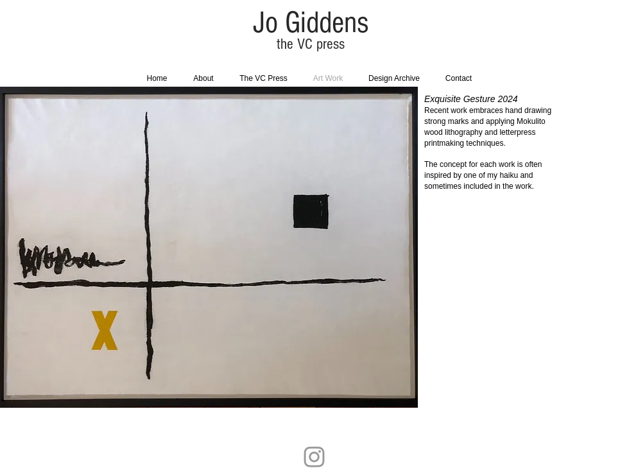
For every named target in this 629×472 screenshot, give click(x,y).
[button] (286, 247)
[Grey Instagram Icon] (314, 457)
